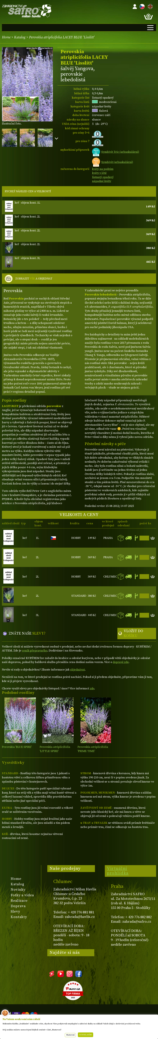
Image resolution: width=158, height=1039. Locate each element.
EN (149, 6)
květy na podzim (102, 169)
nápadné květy (101, 181)
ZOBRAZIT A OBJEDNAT (33, 279)
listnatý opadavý (103, 177)
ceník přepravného (34, 650)
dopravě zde (121, 662)
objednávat (77, 669)
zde (92, 688)
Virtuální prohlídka (118, 871)
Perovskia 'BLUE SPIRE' (17, 747)
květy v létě (99, 173)
